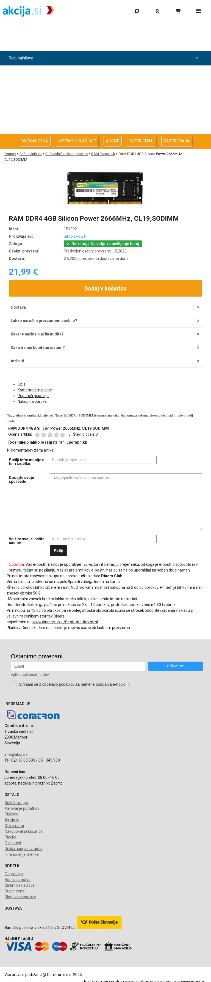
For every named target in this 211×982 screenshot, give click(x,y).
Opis (21, 384)
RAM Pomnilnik (103, 154)
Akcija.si (12, 820)
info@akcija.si (16, 754)
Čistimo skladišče (20, 885)
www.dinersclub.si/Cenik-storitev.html (65, 622)
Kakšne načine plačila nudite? (37, 334)
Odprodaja (104, 44)
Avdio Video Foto (104, 87)
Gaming (104, 29)
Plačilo (10, 837)
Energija (104, 102)
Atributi (17, 361)
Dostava (18, 307)
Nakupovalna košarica (24, 831)
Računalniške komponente (66, 154)
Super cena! (15, 891)
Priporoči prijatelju (33, 396)
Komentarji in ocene (35, 390)
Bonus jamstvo (17, 879)
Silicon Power (75, 236)
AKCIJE (112, 141)
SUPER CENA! (141, 141)
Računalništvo (104, 58)
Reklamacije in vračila (23, 848)
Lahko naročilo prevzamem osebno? (44, 320)
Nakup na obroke (32, 401)
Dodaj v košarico (105, 288)
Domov (10, 154)
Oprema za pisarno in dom (104, 116)
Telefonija (104, 131)
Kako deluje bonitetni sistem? (38, 347)
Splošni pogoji (17, 802)
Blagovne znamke (20, 897)
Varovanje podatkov (22, 808)
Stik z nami (14, 825)
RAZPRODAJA (177, 141)
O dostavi (13, 843)
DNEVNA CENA (34, 141)
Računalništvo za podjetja (104, 73)
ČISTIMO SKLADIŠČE (77, 141)
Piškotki (11, 814)
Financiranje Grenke (22, 854)
